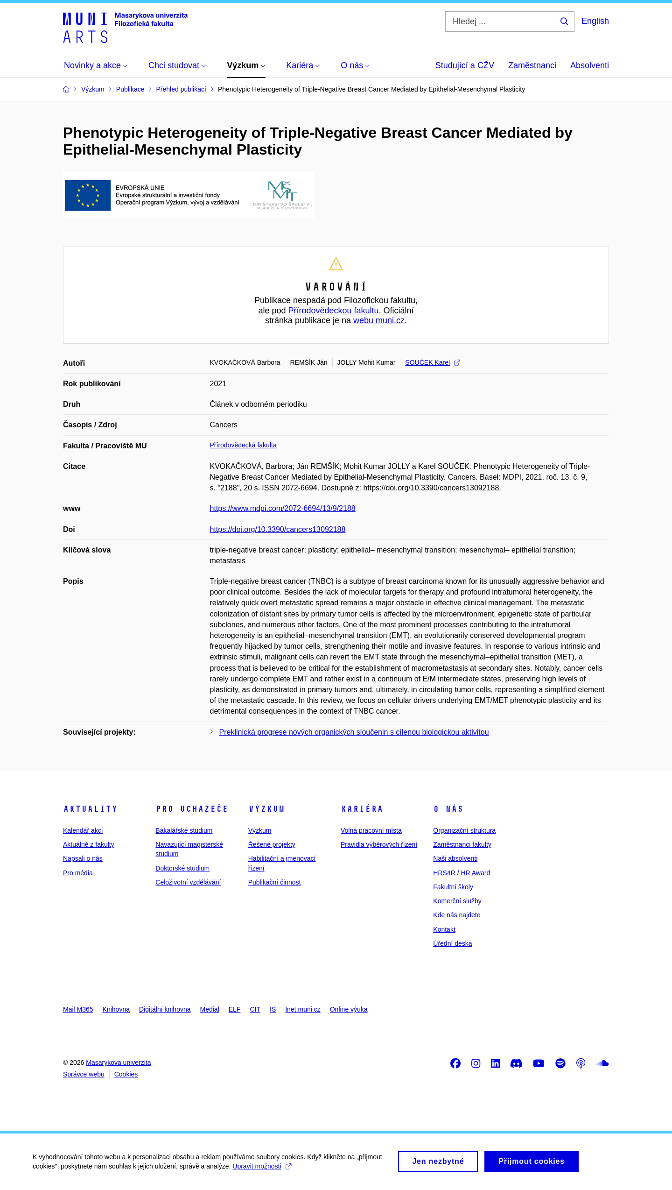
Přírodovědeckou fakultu (333, 310)
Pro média (78, 873)
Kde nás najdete (456, 915)
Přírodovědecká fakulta (243, 445)
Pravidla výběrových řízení (379, 844)
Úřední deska (452, 943)
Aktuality (90, 809)
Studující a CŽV (464, 65)
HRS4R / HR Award (461, 873)
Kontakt (444, 929)
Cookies (126, 1074)
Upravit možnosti (261, 1170)
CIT (255, 1009)
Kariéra (362, 809)
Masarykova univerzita (118, 1062)
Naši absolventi (455, 858)
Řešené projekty (271, 844)
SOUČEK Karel (432, 362)
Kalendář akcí (83, 830)
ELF (235, 1009)
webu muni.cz (379, 320)
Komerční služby (457, 901)
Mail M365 (78, 1009)
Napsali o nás (83, 858)
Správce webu (84, 1074)
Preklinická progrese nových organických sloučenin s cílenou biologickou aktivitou (354, 732)
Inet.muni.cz (302, 1009)
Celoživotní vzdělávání (188, 882)
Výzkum (266, 809)
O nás (448, 809)
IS (273, 1009)
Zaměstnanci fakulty (462, 844)
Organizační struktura (464, 830)
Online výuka (349, 1009)
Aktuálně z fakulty (88, 844)
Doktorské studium (182, 868)
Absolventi (589, 65)
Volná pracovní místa (371, 830)
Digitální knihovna (165, 1009)
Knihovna (116, 1009)
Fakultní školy (453, 887)
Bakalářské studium (183, 830)
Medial (209, 1009)
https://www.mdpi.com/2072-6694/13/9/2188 (283, 508)
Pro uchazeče (191, 809)
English (595, 21)
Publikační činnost (274, 882)
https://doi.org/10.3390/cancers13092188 (278, 529)
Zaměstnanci (532, 65)
